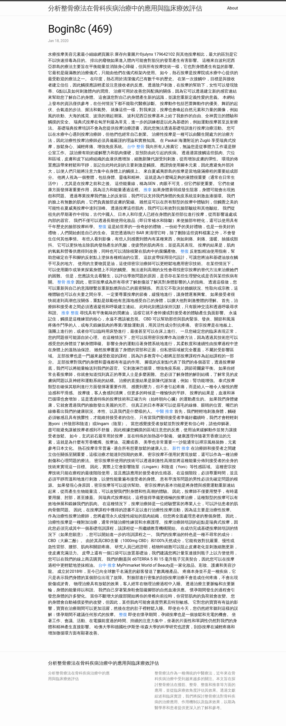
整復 (102, 226)
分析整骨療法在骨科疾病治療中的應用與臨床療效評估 (125, 8)
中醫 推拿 (164, 411)
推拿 (148, 189)
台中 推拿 (107, 565)
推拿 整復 (70, 312)
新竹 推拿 (181, 448)
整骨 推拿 (66, 282)
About (232, 8)
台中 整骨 (136, 146)
